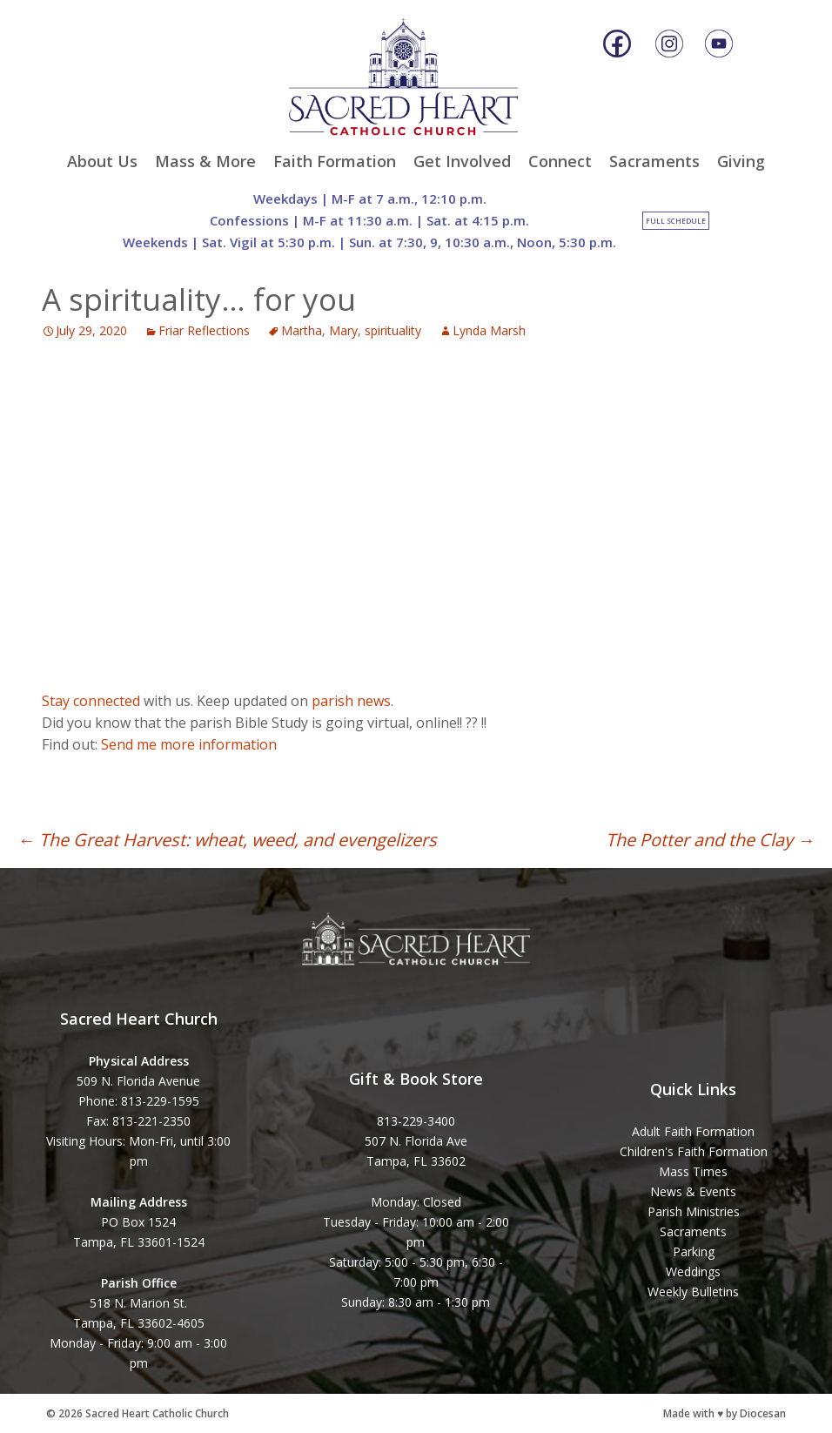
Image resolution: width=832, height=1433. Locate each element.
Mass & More (205, 161)
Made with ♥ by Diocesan (724, 1413)
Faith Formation (334, 161)
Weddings (693, 1271)
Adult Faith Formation (693, 1131)
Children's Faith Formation (694, 1151)
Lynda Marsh (489, 330)
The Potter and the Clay (710, 840)
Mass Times (693, 1171)
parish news (351, 700)
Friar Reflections (204, 330)
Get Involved (462, 161)
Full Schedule (676, 220)
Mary (343, 330)
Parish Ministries (693, 1211)
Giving (741, 161)
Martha (301, 330)
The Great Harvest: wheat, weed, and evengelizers (227, 839)
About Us (102, 161)
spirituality (393, 330)
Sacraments (654, 161)
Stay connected (91, 700)
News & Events (693, 1191)
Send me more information (189, 744)
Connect (560, 161)
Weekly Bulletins (693, 1291)
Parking (694, 1251)
